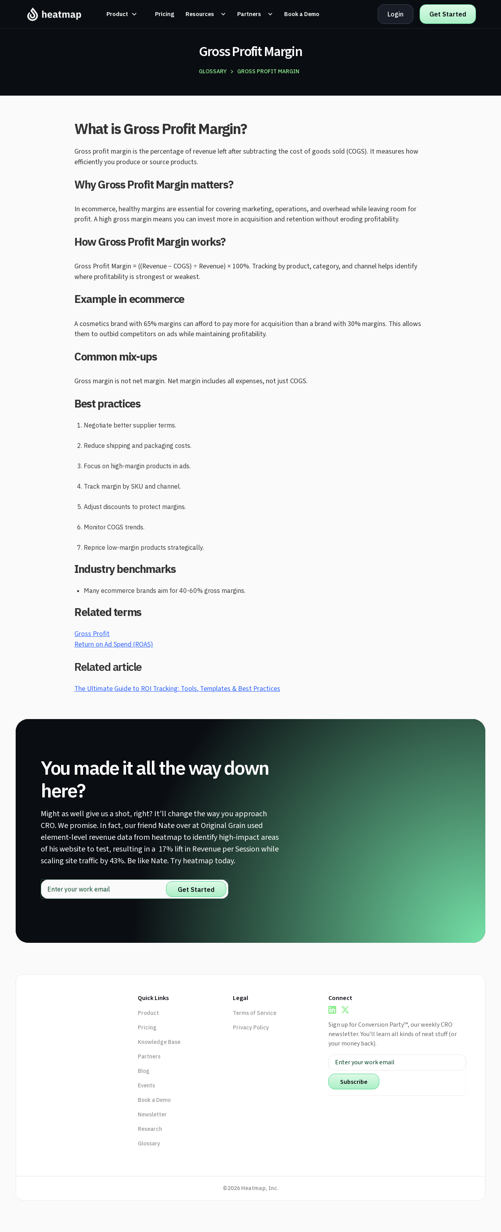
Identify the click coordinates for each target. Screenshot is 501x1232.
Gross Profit (92, 634)
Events (146, 1085)
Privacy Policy (251, 1027)
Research (150, 1128)
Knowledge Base (159, 1041)
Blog (144, 1070)
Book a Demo (154, 1099)
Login (395, 14)
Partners (149, 1056)
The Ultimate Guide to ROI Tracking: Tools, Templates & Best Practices (177, 689)
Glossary (149, 1143)
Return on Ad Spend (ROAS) (113, 644)
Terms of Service (254, 1012)
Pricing (147, 1027)
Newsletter (152, 1114)
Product (148, 1012)
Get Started (447, 14)
